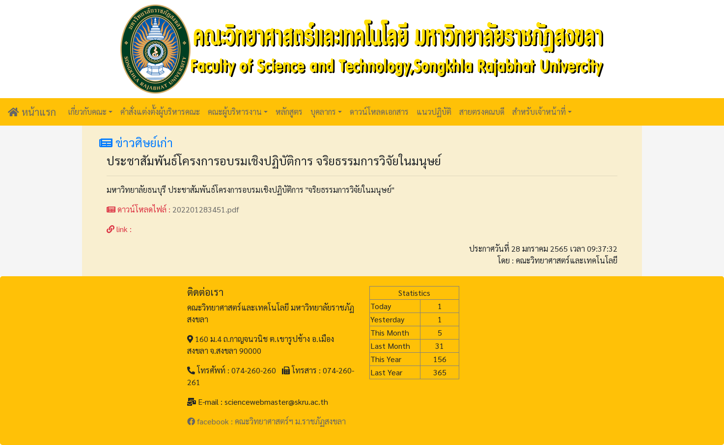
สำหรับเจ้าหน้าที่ (539, 111)
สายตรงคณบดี (481, 111)
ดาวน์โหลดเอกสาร (379, 111)
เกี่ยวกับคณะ (87, 111)
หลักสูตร (289, 111)
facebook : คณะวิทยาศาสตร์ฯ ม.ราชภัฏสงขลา (266, 421)
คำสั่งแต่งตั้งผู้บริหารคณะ (160, 111)
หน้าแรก (32, 111)
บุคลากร (323, 111)
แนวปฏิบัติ (434, 111)
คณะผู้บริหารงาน (235, 111)
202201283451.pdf (205, 209)
